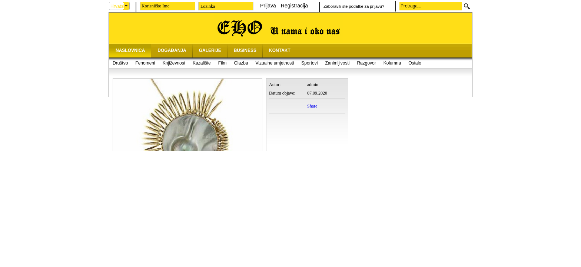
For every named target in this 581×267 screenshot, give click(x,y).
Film (222, 63)
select (126, 6)
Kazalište (202, 63)
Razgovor (366, 63)
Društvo (120, 63)
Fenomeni (145, 63)
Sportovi (309, 63)
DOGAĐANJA (171, 50)
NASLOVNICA (130, 50)
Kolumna (392, 63)
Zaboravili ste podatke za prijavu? (353, 6)
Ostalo (414, 63)
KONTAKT (279, 50)
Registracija (294, 6)
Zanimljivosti (337, 63)
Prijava (268, 6)
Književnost (174, 63)
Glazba (241, 63)
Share (312, 106)
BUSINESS (245, 50)
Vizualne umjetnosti (275, 63)
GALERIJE (210, 50)
